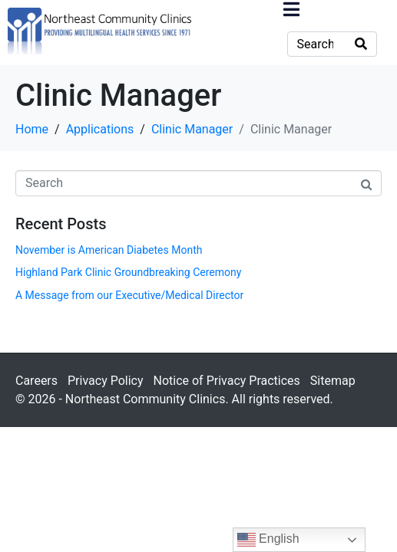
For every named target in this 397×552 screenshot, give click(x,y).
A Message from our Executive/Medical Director (129, 295)
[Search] (361, 44)
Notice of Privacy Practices (226, 380)
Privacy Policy (106, 380)
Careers (36, 380)
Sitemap (333, 380)
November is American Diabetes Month (108, 250)
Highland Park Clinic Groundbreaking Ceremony (128, 272)
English (268, 540)
